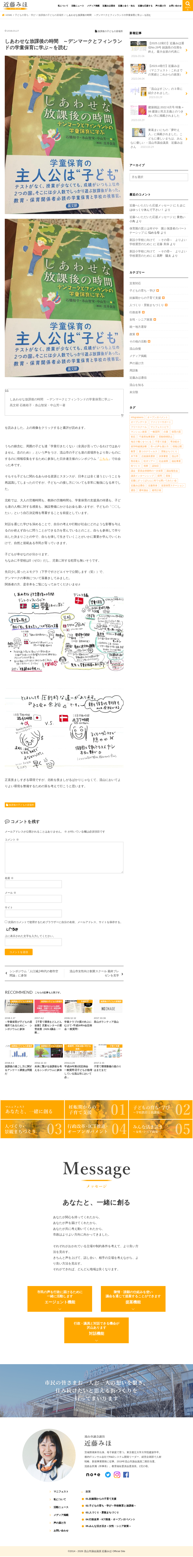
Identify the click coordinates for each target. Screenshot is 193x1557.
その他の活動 (138, 341)
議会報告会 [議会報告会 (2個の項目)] (172, 471)
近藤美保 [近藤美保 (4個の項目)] (152, 485)
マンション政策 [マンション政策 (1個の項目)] (139, 432)
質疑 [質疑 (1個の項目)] (168, 476)
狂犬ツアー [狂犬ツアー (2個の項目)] (149, 461)
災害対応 (135, 283)
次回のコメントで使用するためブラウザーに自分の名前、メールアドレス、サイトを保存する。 (65, 922)
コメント (12, 840)
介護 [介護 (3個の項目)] (165, 432)
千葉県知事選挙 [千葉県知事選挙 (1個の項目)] (147, 437)
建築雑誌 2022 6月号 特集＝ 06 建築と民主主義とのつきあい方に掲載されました (157, 113)
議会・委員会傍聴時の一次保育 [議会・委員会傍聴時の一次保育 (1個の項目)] (147, 471)
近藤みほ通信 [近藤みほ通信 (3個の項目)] (138, 485)
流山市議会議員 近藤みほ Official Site (104, 1551)
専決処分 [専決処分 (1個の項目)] (174, 442)
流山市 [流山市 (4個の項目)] (175, 456)
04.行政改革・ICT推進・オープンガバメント (110, 1520)
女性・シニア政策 (140, 319)
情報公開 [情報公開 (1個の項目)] (177, 446)
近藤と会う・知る (126, 6)
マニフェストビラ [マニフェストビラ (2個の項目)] (159, 427)
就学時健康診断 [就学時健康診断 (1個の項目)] (139, 446)
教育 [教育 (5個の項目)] (133, 451)
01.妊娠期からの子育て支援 (101, 1499)
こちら (104, 459)
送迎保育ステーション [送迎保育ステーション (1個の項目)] (172, 485)
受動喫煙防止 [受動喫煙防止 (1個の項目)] (166, 437)
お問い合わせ (175, 6)
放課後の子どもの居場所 (21, 805)
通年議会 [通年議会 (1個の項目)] (143, 490)
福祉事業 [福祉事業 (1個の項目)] (176, 461)
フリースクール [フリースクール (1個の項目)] (139, 427)
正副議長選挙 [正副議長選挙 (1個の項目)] (148, 456)
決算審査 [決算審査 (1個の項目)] (163, 456)
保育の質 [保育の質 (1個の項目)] (176, 432)
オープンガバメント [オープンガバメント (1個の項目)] (157, 417)
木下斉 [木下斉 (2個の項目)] (134, 456)
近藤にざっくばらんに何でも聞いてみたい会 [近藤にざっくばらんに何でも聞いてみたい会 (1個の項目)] (154, 480)
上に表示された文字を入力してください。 (30, 936)
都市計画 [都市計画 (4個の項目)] (156, 490)
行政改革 (135, 312)
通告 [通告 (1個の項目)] (133, 490)
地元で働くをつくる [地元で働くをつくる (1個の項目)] (141, 442)
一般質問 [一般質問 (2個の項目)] (155, 432)
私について (63, 6)
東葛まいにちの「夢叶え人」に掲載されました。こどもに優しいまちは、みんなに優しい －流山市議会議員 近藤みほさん (156, 138)
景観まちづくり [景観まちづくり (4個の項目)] (169, 451)
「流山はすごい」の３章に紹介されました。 (156, 93)
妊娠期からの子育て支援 (145, 298)
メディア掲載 (93, 6)
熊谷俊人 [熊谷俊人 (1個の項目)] (135, 461)
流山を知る (136, 385)
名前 (9, 878)
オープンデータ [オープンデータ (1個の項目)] (139, 422)
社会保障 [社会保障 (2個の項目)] (163, 461)
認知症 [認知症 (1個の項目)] (155, 466)
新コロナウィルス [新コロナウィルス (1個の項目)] (148, 451)
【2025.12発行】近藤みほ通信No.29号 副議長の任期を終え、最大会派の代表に (157, 49)
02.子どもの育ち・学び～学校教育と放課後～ (111, 1506)
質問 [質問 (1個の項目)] (159, 476)
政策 (132, 334)
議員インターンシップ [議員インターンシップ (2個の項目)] (142, 476)
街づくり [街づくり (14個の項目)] (135, 466)
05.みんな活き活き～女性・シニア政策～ (108, 1527)
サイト (9, 908)
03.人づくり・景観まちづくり (102, 1513)
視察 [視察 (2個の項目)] (146, 466)
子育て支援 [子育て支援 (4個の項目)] (160, 442)
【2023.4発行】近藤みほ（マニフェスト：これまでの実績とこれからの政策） (156, 72)
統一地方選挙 (138, 327)
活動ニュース (77, 6)
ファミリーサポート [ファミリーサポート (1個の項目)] (160, 422)
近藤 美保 (163, 244)
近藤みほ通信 (108, 6)
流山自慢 (135, 348)
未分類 (133, 392)
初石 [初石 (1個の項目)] (133, 437)
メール (10, 893)
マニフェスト (61, 1492)
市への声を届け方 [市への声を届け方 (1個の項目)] (159, 446)
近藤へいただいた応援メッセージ (150, 205)
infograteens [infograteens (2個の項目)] (137, 417)
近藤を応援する (145, 6)
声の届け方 (160, 6)
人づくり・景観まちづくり (146, 305)
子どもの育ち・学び (142, 290)
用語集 (133, 370)
